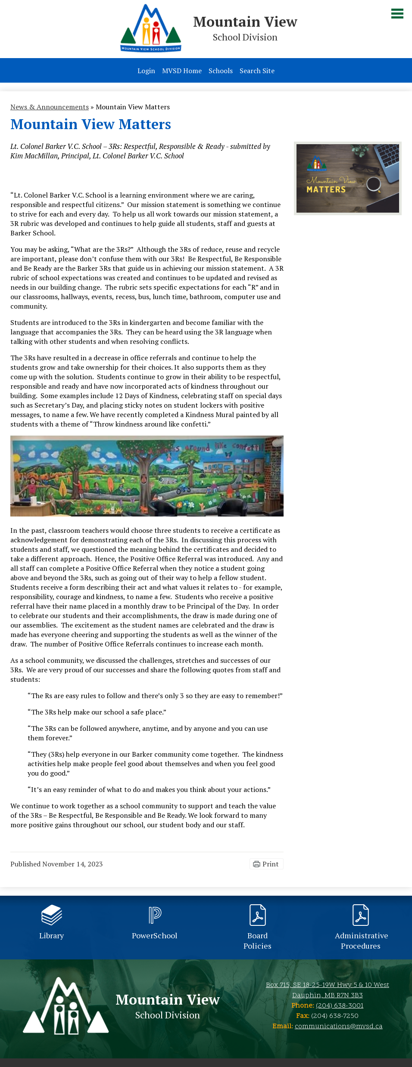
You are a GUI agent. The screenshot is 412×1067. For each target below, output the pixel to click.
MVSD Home (182, 70)
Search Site (257, 70)
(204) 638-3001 (339, 1006)
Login (146, 70)
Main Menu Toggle (397, 14)
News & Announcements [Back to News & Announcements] (49, 106)
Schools (221, 70)
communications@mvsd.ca (339, 1026)
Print (270, 864)
